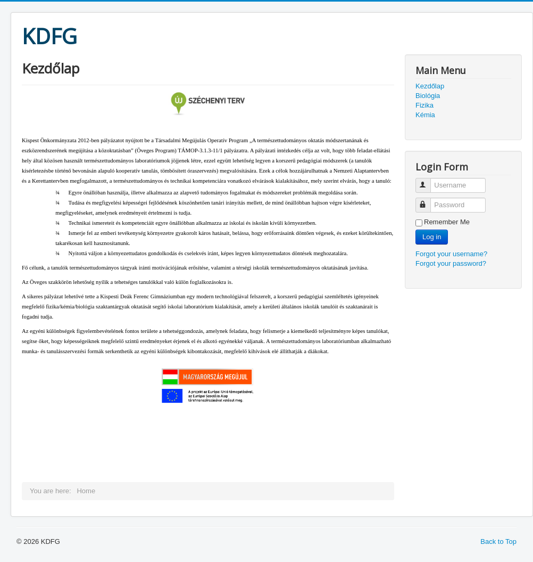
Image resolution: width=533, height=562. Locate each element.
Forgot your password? (450, 263)
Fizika (424, 105)
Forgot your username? (451, 254)
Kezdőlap (429, 86)
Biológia (427, 96)
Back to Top (498, 541)
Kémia (425, 115)
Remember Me (447, 222)
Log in (431, 237)
